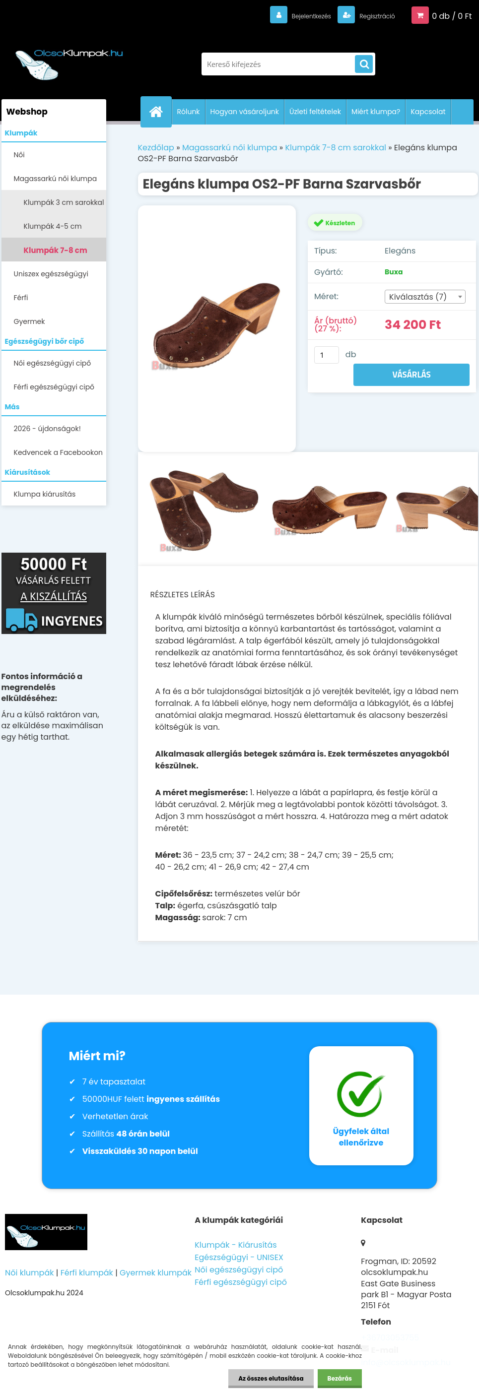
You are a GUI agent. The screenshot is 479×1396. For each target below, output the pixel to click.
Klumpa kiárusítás (45, 494)
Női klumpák (29, 1272)
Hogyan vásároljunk (244, 112)
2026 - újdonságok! (47, 429)
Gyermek (29, 321)
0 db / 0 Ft (452, 15)
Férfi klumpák (87, 1272)
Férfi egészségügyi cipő (54, 387)
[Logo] (69, 59)
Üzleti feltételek (315, 112)
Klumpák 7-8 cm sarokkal (55, 253)
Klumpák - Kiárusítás (235, 1245)
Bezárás (340, 1378)
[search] (364, 64)
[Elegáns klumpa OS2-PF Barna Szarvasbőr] (217, 328)
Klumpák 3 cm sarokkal (64, 202)
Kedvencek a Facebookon (58, 452)
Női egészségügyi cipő (52, 363)
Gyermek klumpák (156, 1272)
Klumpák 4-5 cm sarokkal (53, 229)
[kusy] (326, 355)
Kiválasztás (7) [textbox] (418, 297)
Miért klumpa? (376, 112)
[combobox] (425, 297)
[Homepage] (160, 111)
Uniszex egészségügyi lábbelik (51, 277)
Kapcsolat (428, 112)
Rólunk (188, 112)
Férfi (21, 298)
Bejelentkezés (292, 15)
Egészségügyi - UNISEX (239, 1257)
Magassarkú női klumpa (55, 179)
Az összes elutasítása (270, 1378)
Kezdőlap (156, 147)
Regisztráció (370, 15)
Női (19, 155)
